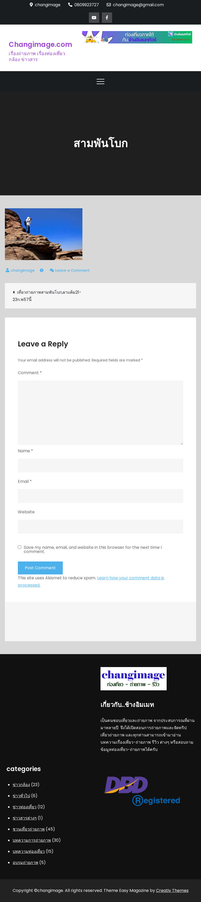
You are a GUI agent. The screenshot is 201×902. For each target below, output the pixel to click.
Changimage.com (40, 44)
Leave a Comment (72, 270)
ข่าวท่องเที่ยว (24, 807)
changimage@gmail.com (135, 5)
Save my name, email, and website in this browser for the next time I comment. (93, 549)
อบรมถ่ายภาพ (25, 863)
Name (25, 451)
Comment (30, 373)
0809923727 (83, 5)
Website (26, 512)
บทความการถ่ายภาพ (32, 840)
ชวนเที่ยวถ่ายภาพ (29, 829)
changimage (23, 270)
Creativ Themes (172, 890)
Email (25, 481)
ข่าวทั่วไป (21, 796)
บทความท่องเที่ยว (29, 851)
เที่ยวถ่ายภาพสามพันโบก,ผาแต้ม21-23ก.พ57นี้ (47, 295)
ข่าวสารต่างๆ (25, 818)
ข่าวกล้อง (21, 785)
